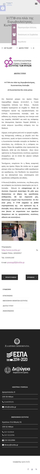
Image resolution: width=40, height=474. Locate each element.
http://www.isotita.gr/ (11, 250)
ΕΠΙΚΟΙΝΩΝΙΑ (7, 296)
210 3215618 (8, 432)
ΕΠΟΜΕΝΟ (30, 277)
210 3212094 (8, 435)
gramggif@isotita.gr (16, 262)
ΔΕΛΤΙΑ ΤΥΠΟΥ (23, 48)
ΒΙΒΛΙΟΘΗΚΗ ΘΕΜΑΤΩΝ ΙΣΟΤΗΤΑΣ (15, 301)
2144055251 (8, 402)
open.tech (25, 461)
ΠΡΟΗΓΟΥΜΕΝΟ (10, 277)
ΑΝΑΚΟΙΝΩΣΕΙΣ (8, 311)
